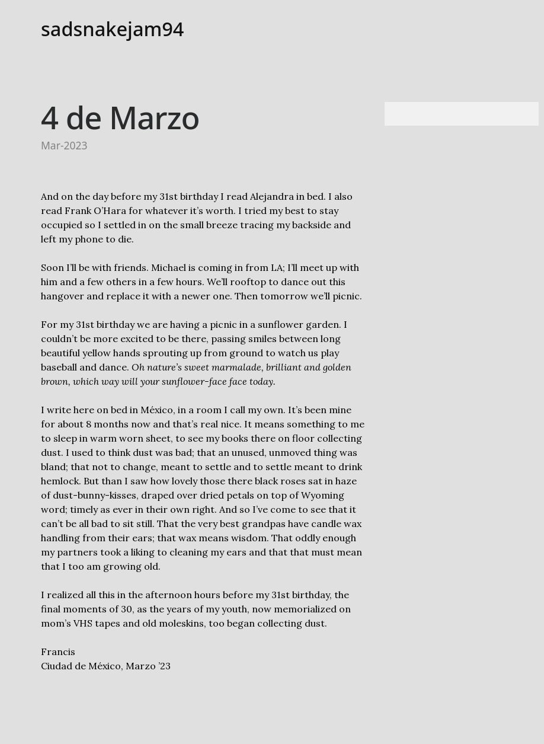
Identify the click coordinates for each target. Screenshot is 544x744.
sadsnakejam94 (112, 28)
